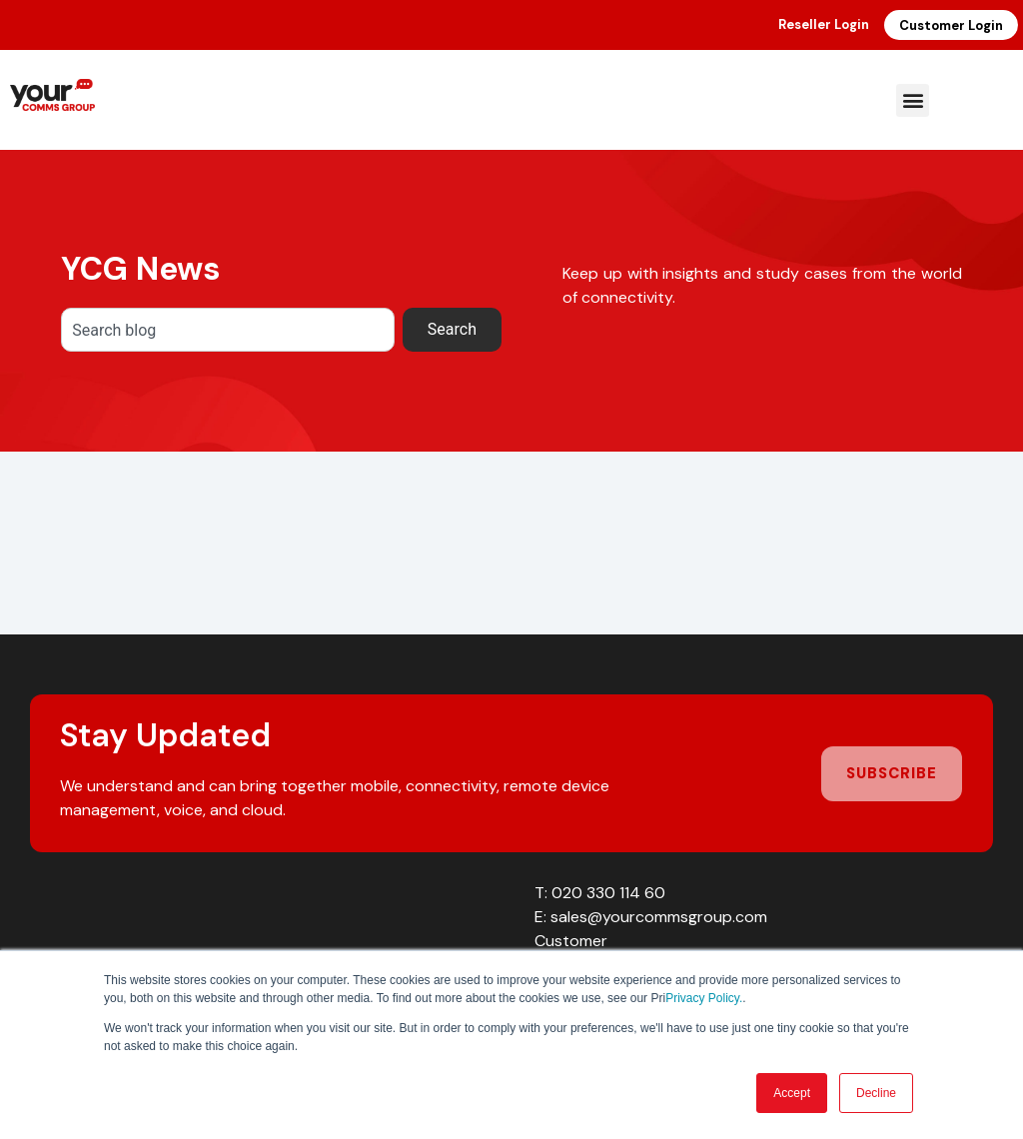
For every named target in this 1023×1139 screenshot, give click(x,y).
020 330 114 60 (608, 892)
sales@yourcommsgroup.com (658, 916)
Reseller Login (823, 24)
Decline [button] (876, 1093)
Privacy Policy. (703, 998)
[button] (912, 100)
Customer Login (951, 25)
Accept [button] (791, 1093)
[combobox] (228, 330)
